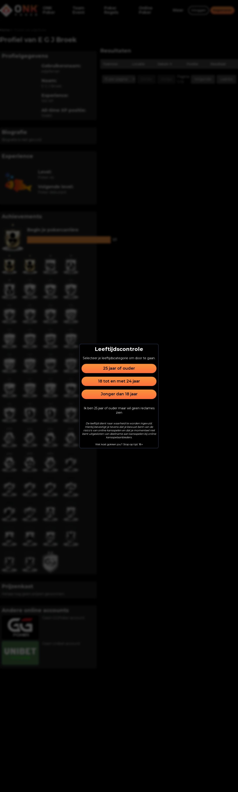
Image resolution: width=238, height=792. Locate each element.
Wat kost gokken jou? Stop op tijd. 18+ (119, 444)
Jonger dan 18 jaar (119, 394)
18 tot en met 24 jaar (119, 381)
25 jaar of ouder (119, 368)
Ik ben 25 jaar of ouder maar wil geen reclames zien (119, 410)
